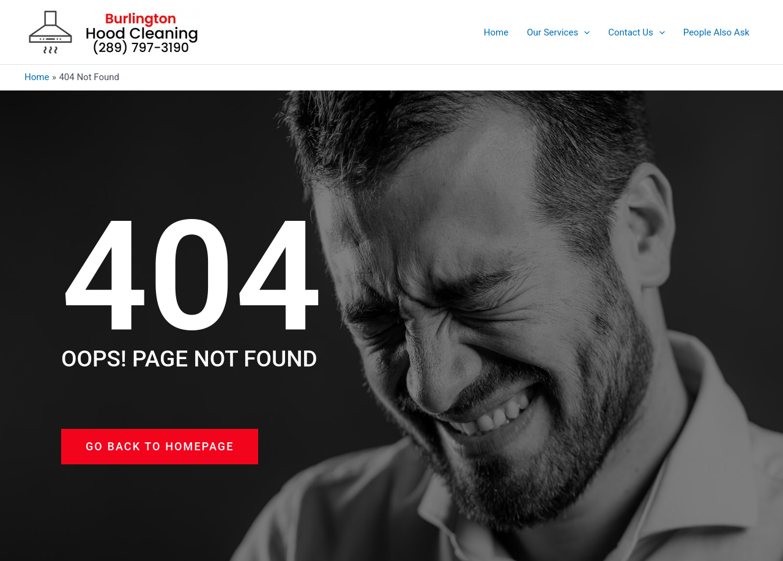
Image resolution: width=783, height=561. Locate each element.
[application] (584, 32)
